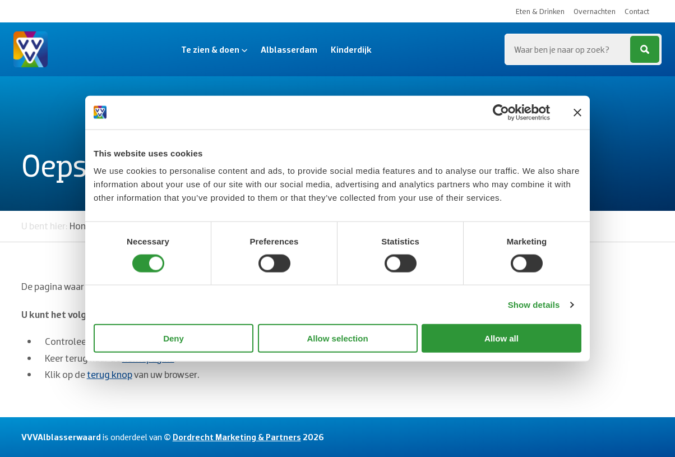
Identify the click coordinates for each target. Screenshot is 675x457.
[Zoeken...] (583, 49)
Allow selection (337, 338)
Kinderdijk (351, 49)
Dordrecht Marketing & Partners (237, 436)
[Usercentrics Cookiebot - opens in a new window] (501, 112)
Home (82, 225)
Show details (534, 304)
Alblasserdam (289, 49)
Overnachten (595, 11)
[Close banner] (577, 112)
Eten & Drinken (540, 11)
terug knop (109, 374)
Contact (637, 11)
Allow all (501, 338)
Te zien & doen (214, 49)
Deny (173, 338)
